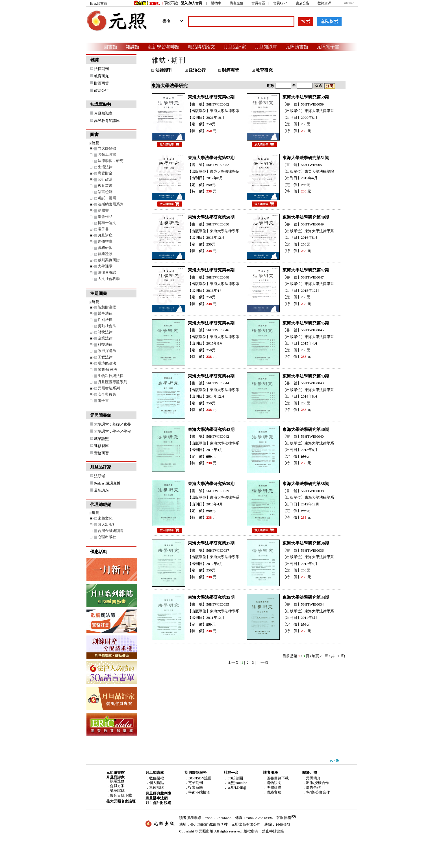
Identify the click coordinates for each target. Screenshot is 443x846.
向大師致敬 (107, 148)
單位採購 (156, 787)
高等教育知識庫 (107, 121)
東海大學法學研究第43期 (306, 376)
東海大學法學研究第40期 (306, 429)
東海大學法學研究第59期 (306, 97)
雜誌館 (132, 46)
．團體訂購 (272, 787)
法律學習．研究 (110, 161)
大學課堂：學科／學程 (112, 431)
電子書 (103, 229)
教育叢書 (105, 185)
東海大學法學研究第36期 (306, 543)
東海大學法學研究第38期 (306, 483)
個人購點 (156, 783)
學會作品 (105, 216)
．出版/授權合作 (315, 783)
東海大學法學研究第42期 (211, 429)
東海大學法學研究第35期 (211, 597)
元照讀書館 (297, 46)
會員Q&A (280, 3)
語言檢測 (105, 192)
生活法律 (105, 167)
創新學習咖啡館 (163, 46)
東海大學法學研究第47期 (306, 270)
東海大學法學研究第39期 (211, 483)
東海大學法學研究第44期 (211, 376)
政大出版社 (107, 524)
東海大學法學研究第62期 (211, 97)
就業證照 (105, 254)
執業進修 (117, 781)
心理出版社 (107, 537)
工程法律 (105, 357)
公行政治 (105, 179)
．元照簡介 (311, 778)
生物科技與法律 (110, 376)
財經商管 (101, 83)
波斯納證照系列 (110, 204)
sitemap (349, 3)
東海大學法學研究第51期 (306, 157)
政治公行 (101, 90)
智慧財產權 (107, 307)
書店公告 (302, 3)
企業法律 (105, 338)
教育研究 (101, 76)
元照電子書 (328, 46)
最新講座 (101, 490)
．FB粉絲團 (233, 778)
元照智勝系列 (109, 388)
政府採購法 (107, 351)
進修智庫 (105, 241)
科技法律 (105, 344)
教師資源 (324, 3)
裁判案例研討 (109, 260)
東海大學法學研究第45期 (306, 323)
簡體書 (103, 210)
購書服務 (236, 3)
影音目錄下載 (121, 795)
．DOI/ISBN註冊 (197, 778)
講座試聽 (117, 790)
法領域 (99, 476)
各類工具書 (107, 154)
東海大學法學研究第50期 (211, 217)
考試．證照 (107, 198)
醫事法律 (105, 313)
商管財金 (105, 173)
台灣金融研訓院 (110, 531)
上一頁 (233, 662)
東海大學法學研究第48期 (211, 270)
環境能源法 (107, 363)
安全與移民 (107, 394)
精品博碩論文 (201, 46)
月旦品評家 (234, 46)
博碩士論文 (107, 223)
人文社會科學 (109, 279)
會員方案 (117, 786)
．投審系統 (193, 787)
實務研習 (105, 248)
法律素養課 (107, 272)
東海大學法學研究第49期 (306, 217)
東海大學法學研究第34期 (306, 597)
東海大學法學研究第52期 (211, 157)
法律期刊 (101, 69)
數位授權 (156, 778)
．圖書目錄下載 (276, 778)
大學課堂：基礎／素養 (112, 424)
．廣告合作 (311, 787)
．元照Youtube (235, 783)
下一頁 (262, 662)
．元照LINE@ (235, 787)
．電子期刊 (193, 783)
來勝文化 (105, 518)
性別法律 (105, 319)
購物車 (216, 3)
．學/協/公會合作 (316, 792)
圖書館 (110, 46)
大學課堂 (105, 266)
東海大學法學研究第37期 (211, 543)
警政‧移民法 (107, 369)
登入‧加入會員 (191, 3)
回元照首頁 (98, 3)
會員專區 (258, 3)
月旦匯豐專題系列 (112, 382)
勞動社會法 (107, 326)
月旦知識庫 (266, 46)
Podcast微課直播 (107, 483)
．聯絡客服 (272, 792)
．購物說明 (272, 783)
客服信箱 (283, 818)
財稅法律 (105, 332)
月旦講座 (105, 235)
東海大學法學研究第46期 (211, 323)
